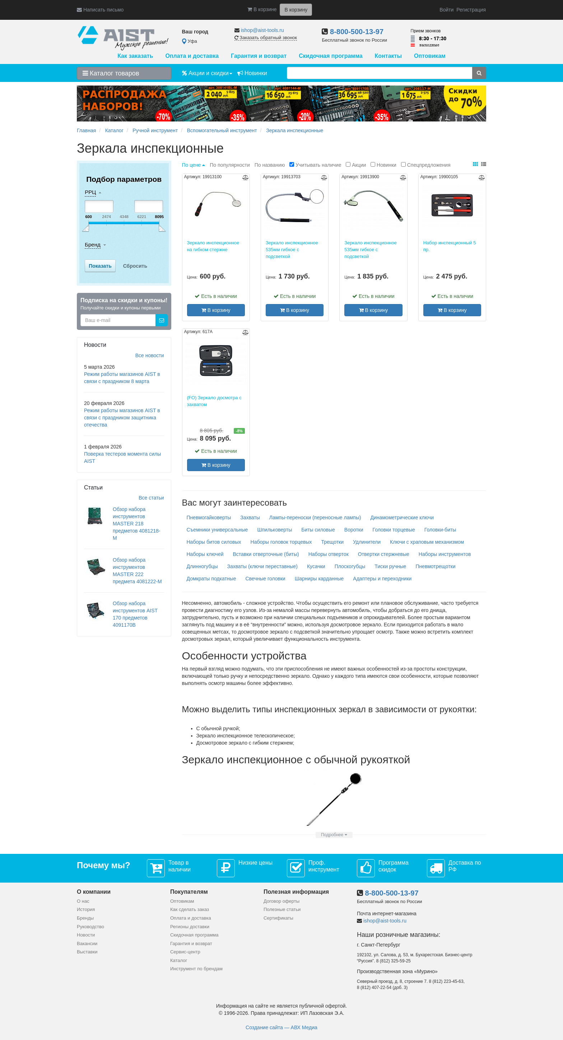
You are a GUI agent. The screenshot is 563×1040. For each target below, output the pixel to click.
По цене (194, 165)
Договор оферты (281, 901)
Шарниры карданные (319, 578)
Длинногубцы (202, 566)
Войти (446, 10)
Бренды (85, 918)
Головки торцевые (394, 530)
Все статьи (151, 498)
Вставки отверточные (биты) (266, 554)
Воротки (353, 530)
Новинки (252, 73)
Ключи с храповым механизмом (427, 542)
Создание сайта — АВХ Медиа (281, 1027)
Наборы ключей (205, 554)
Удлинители (367, 542)
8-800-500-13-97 (356, 32)
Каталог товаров (111, 73)
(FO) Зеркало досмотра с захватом (214, 401)
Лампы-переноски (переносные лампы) (315, 517)
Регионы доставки (189, 926)
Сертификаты (278, 918)
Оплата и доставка (192, 56)
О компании (94, 892)
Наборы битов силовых (214, 542)
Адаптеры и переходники (382, 578)
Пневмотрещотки (435, 566)
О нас (83, 901)
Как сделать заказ (189, 909)
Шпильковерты (274, 530)
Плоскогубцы (350, 566)
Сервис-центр (185, 951)
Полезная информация (296, 892)
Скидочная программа (330, 56)
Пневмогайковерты (209, 517)
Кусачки (316, 566)
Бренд (93, 244)
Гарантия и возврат (259, 56)
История (86, 909)
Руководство (90, 926)
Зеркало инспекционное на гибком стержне (213, 246)
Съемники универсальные (217, 530)
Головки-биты (440, 530)
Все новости (149, 355)
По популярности (230, 165)
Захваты (250, 517)
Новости (86, 935)
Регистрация (471, 10)
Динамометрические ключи (402, 517)
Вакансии (87, 943)
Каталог (178, 960)
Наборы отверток (328, 554)
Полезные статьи (282, 909)
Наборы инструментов (445, 554)
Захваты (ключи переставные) (262, 566)
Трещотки (332, 542)
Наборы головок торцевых (281, 542)
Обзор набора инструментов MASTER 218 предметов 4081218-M (136, 523)
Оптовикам (430, 56)
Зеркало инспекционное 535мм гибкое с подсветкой (292, 249)
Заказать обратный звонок (265, 37)
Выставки (87, 951)
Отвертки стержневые (383, 554)
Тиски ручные (390, 566)
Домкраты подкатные (211, 578)
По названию (271, 165)
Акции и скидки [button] (207, 73)
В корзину (216, 310)
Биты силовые (318, 530)
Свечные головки (265, 578)
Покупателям (189, 892)
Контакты (388, 56)
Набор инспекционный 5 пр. (449, 246)
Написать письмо (100, 10)
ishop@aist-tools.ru (262, 30)
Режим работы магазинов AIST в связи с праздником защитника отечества (122, 418)
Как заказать (135, 56)
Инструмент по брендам (196, 968)
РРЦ (90, 192)
